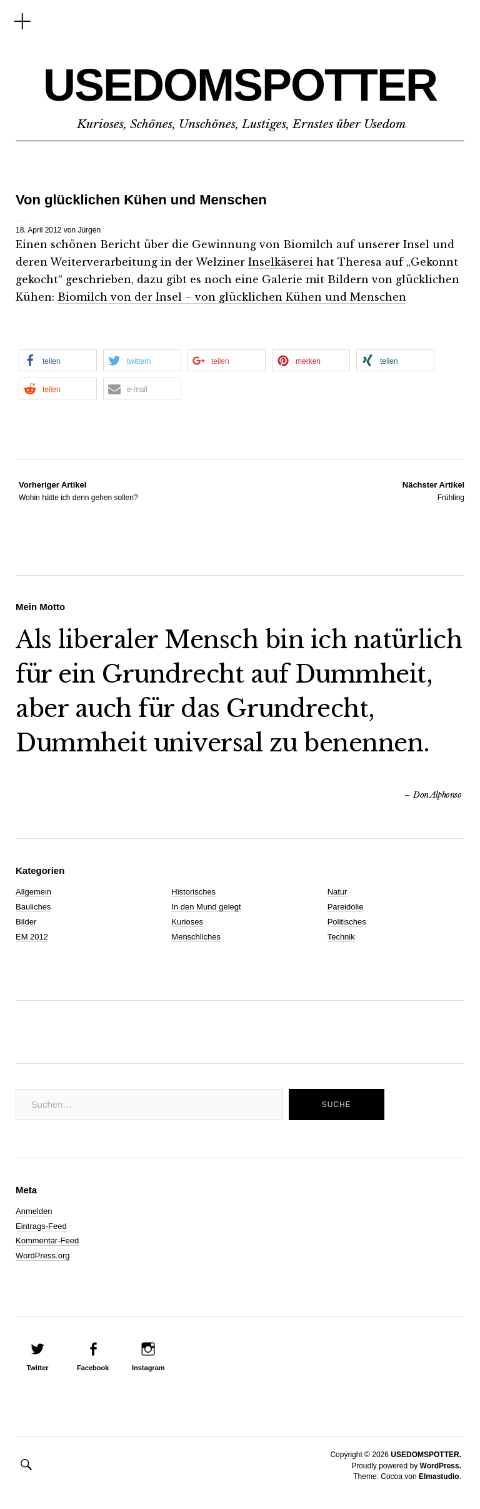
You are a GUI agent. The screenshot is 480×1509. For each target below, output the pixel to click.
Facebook (93, 1367)
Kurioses (187, 921)
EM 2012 (32, 936)
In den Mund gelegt (206, 906)
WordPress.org (42, 1255)
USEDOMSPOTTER (240, 85)
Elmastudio (439, 1476)
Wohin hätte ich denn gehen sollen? (78, 491)
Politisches (347, 921)
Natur (338, 891)
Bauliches (33, 906)
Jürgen (89, 230)
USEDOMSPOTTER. (426, 1454)
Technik (341, 936)
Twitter (37, 1367)
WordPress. (440, 1465)
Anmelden (34, 1211)
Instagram (148, 1367)
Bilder (26, 921)
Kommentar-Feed (47, 1240)
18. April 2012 (38, 230)
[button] (58, 360)
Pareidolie (346, 906)
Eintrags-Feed (41, 1226)
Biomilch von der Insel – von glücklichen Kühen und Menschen (232, 297)
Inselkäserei (280, 262)
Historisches (193, 891)
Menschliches (196, 936)
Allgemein (33, 891)
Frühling (433, 491)
